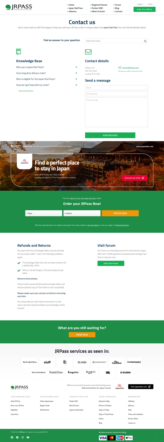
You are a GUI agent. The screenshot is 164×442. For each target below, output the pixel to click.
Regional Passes (99, 4)
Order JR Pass (15, 401)
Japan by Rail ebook (76, 410)
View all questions (26, 90)
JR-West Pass (44, 410)
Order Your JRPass (144, 9)
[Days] (43, 213)
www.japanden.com (144, 146)
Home (71, 4)
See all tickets (93, 225)
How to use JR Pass (17, 405)
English (139, 4)
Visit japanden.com (141, 386)
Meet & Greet (98, 11)
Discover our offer (134, 177)
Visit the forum (111, 263)
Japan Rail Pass (76, 8)
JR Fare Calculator (105, 405)
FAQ (129, 410)
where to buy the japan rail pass (83, 198)
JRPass (22, 432)
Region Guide (45, 405)
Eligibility (14, 410)
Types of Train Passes (106, 414)
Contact (119, 11)
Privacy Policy (133, 419)
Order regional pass (46, 401)
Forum (118, 4)
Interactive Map (104, 401)
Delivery (73, 11)
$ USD (150, 4)
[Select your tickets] (82, 213)
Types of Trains (104, 410)
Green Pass (14, 414)
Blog (117, 8)
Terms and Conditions (135, 414)
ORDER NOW (82, 334)
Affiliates (131, 401)
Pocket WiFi (97, 8)
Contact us (131, 423)
